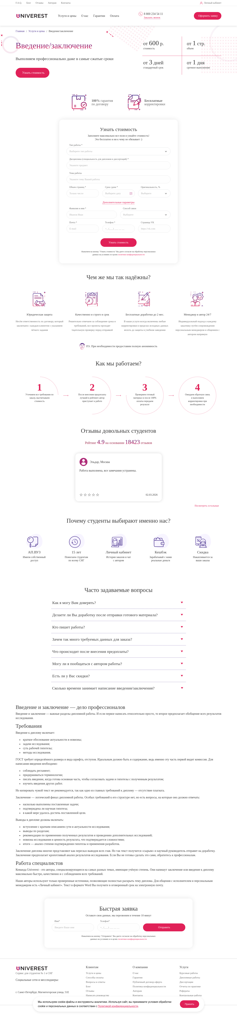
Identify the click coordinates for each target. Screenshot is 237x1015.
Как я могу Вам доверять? (74, 603)
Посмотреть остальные (207, 506)
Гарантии (99, 16)
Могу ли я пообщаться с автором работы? (87, 664)
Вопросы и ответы (95, 982)
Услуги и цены (67, 16)
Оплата (114, 16)
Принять (187, 1004)
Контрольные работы (191, 995)
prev (19, 443)
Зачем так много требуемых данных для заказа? (92, 639)
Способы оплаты (95, 977)
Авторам (52, 3)
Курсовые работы (189, 973)
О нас (84, 16)
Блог (28, 3)
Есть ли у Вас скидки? (71, 676)
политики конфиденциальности (131, 254)
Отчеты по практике (190, 986)
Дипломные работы (190, 977)
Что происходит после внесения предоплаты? (90, 651)
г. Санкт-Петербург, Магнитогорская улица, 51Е (42, 992)
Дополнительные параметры (118, 202)
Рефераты (185, 991)
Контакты (66, 3)
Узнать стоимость (33, 72)
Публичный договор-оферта (147, 982)
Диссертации (186, 982)
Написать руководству (97, 995)
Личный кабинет (212, 2)
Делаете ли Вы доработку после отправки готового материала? (105, 615)
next (217, 443)
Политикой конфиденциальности (118, 1006)
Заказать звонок (152, 17)
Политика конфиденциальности (149, 986)
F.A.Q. (19, 3)
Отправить (164, 927)
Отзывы (39, 3)
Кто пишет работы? (68, 627)
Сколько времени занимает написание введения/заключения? (103, 688)
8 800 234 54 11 (153, 14)
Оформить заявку (208, 15)
